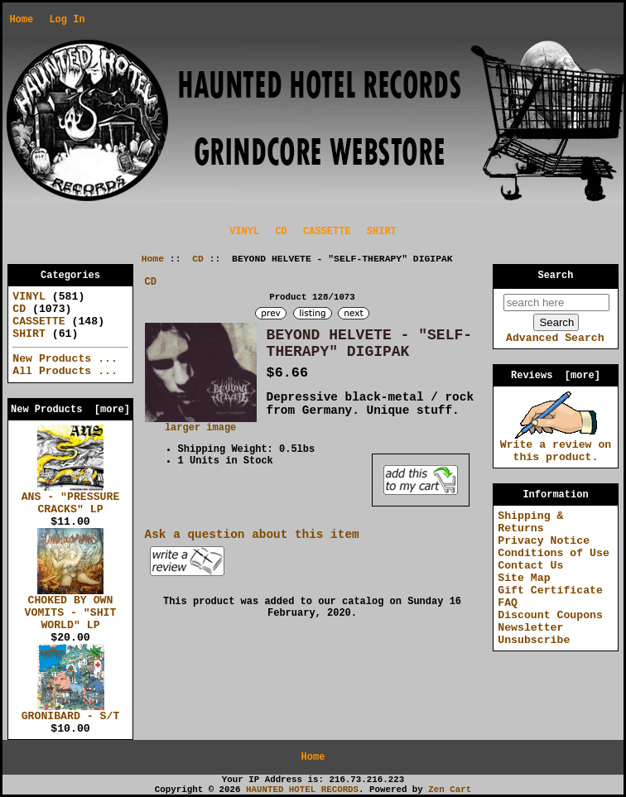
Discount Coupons (550, 615)
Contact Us (530, 565)
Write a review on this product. (556, 446)
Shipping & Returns (530, 522)
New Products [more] (70, 409)
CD (198, 259)
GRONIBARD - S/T (71, 712)
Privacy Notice (544, 541)
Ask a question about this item (252, 534)
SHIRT (382, 232)
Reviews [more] (555, 376)
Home (21, 20)
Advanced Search (555, 338)
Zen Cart (449, 790)
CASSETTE (327, 232)
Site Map (524, 578)
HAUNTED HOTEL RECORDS (302, 790)
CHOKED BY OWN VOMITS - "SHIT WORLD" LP (71, 608)
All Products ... (65, 371)
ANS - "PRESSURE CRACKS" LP (71, 499)
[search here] (556, 302)
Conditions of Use (553, 553)
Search (556, 275)
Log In (66, 20)
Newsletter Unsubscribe (534, 634)
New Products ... (65, 359)
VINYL (244, 232)
